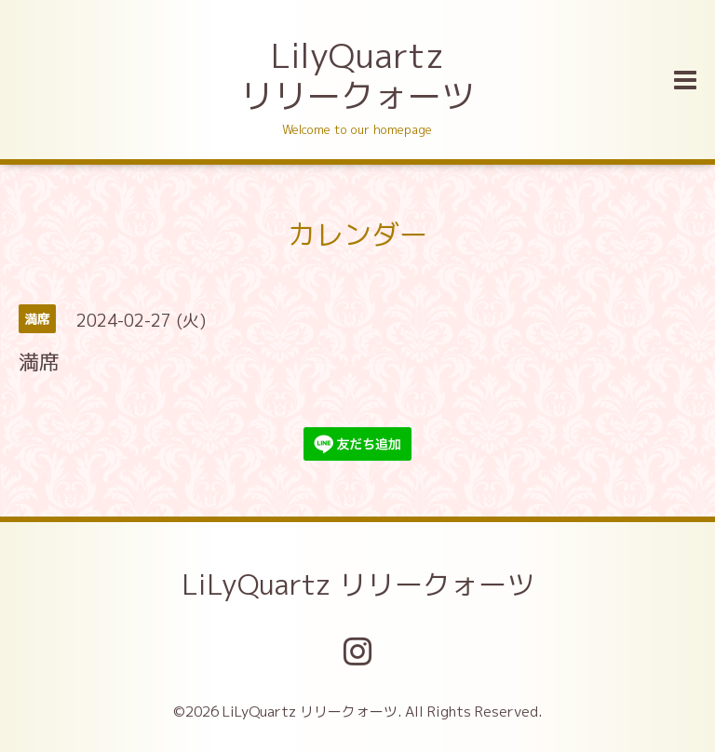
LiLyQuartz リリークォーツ (358, 584)
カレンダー (357, 234)
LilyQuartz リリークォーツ (357, 75)
